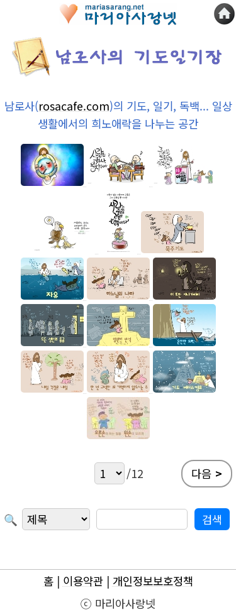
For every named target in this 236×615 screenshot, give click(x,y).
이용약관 (83, 581)
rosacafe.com (74, 106)
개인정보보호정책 (153, 581)
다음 (206, 473)
